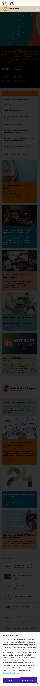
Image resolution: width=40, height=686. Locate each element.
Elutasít (11, 680)
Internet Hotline (10, 9)
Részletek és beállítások (11, 673)
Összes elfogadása (29, 680)
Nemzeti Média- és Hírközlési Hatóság (9, 3)
